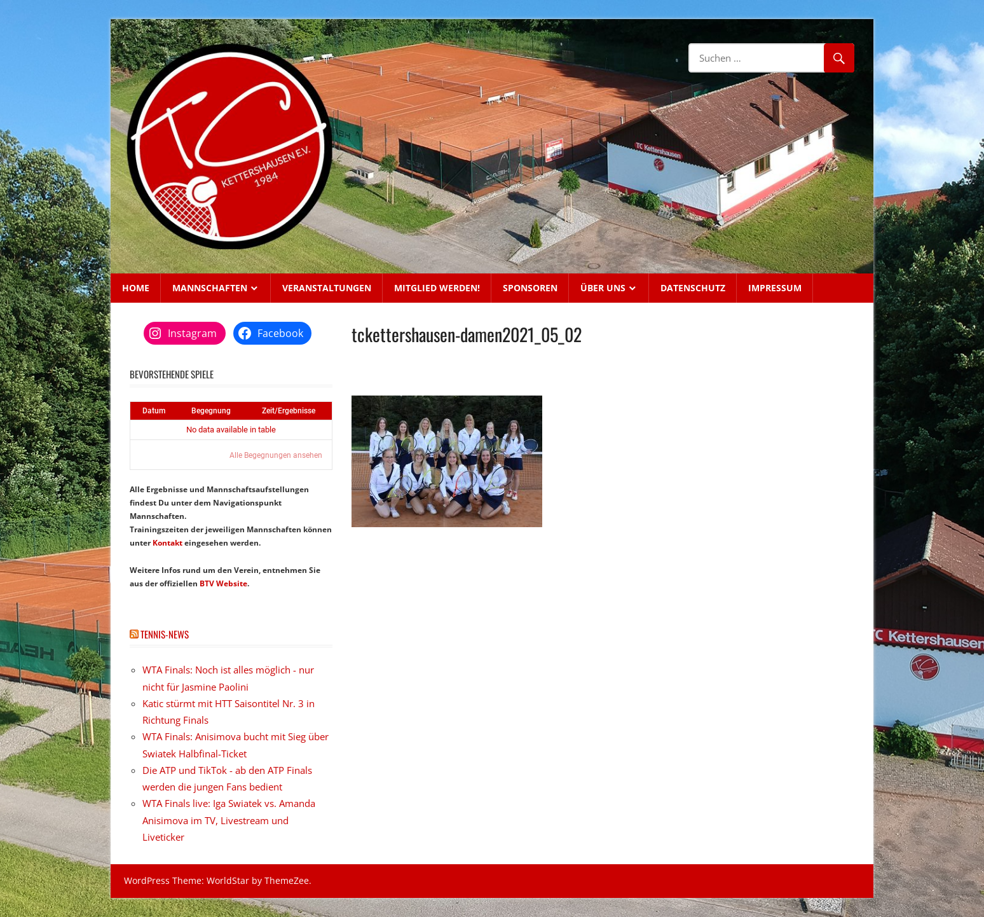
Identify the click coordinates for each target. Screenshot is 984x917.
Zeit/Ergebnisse (288, 410)
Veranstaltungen (326, 288)
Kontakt (167, 542)
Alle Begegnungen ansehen (275, 455)
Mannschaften (209, 288)
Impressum (775, 288)
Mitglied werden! (437, 288)
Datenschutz (692, 288)
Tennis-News (164, 634)
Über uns (602, 288)
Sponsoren (530, 288)
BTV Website (223, 583)
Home (135, 288)
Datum (153, 410)
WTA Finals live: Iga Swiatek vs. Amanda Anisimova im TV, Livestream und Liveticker (228, 820)
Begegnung (211, 410)
